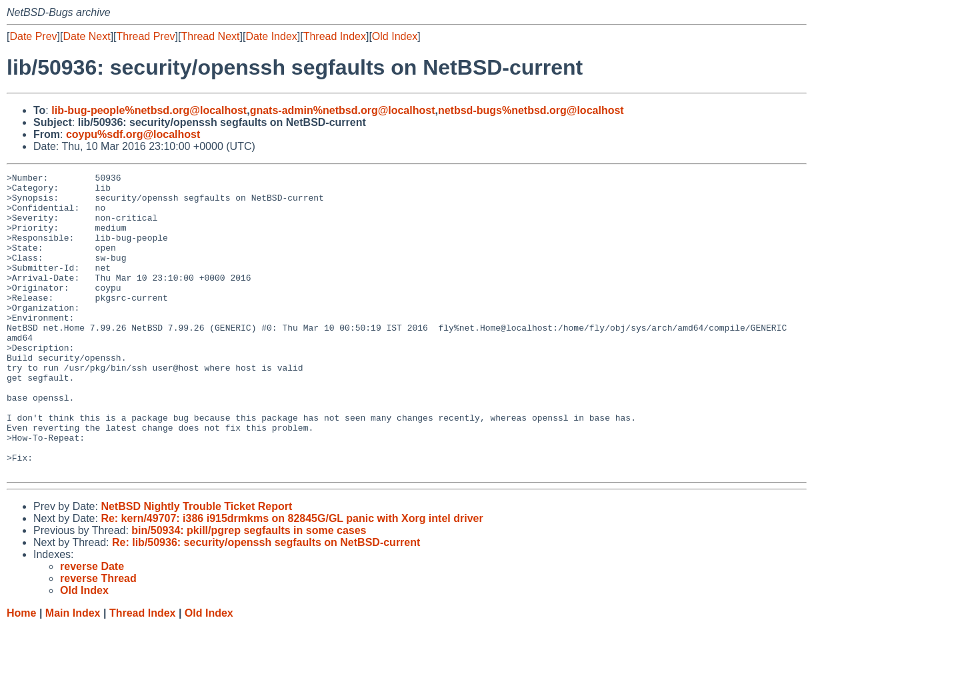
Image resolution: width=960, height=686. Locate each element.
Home (21, 673)
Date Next (86, 36)
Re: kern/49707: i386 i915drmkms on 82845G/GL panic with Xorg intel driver (292, 578)
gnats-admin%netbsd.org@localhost (342, 110)
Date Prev (33, 36)
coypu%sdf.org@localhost (133, 134)
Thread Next (210, 36)
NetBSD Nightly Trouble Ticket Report (196, 566)
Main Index (73, 673)
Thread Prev (146, 36)
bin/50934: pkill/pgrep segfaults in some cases (248, 590)
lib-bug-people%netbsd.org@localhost (149, 110)
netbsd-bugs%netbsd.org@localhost (531, 110)
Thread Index (334, 36)
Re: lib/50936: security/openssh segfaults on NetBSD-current (266, 602)
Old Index (394, 36)
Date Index (271, 36)
